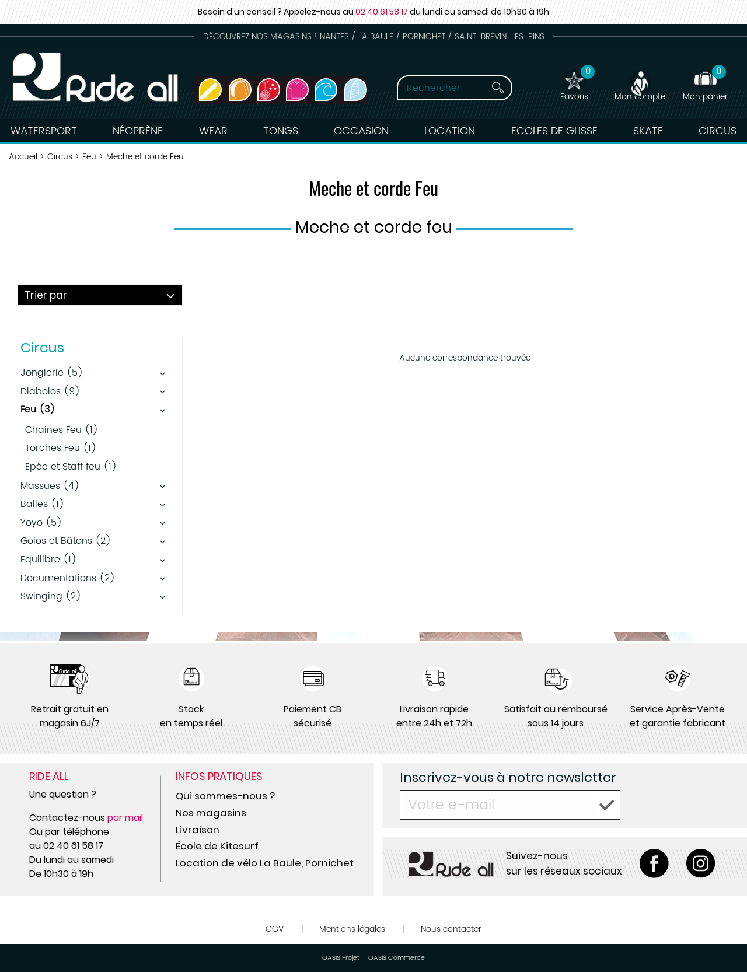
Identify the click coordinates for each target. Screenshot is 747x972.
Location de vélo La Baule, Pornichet (265, 863)
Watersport (44, 131)
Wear (213, 131)
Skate (648, 131)
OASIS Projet (340, 958)
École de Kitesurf (217, 846)
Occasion (361, 131)
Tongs (280, 131)
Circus (717, 131)
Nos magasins (211, 813)
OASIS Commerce (396, 958)
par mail (125, 817)
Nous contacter (451, 929)
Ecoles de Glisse (554, 131)
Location (449, 131)
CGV (275, 929)
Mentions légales (352, 929)
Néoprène (138, 131)
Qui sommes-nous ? (225, 796)
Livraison (197, 830)
